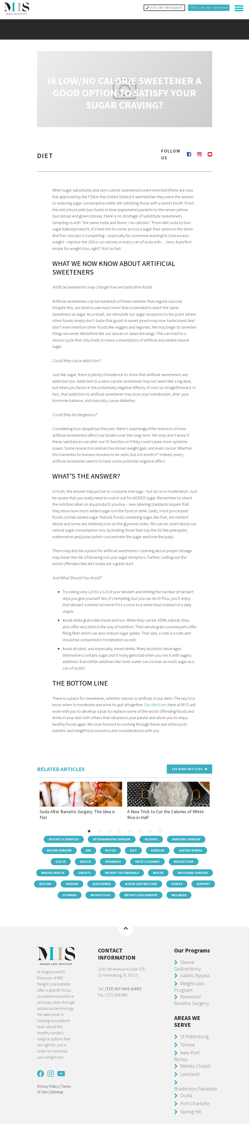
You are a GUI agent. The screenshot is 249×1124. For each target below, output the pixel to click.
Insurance (113, 861)
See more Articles (189, 768)
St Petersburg (194, 1036)
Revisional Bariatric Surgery (191, 999)
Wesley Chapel (195, 1065)
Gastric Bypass (190, 850)
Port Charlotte (195, 1103)
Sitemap (56, 1091)
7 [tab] (150, 830)
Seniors (72, 883)
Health (85, 861)
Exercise (157, 850)
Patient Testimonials (122, 872)
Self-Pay (45, 883)
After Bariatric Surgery (111, 839)
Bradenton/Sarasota (195, 1088)
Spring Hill (190, 1111)
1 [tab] (89, 830)
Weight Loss (100, 895)
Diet (133, 850)
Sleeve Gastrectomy (141, 883)
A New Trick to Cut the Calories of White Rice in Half (168, 800)
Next (214, 800)
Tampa (187, 1044)
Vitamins (69, 895)
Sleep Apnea (101, 883)
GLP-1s (61, 861)
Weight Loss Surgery (140, 895)
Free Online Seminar (209, 7)
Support (203, 883)
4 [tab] (119, 830)
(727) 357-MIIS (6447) (123, 988)
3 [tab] (109, 830)
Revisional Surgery (193, 872)
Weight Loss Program (189, 986)
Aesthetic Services (64, 839)
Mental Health (52, 872)
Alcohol (151, 839)
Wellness (179, 895)
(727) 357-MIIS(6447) (164, 7)
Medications (183, 861)
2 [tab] (99, 830)
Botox (110, 850)
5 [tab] (129, 830)
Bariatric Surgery (186, 839)
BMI (88, 850)
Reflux (158, 872)
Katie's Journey (147, 861)
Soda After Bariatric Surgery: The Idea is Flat (81, 800)
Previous (34, 800)
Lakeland (190, 1073)
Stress (176, 883)
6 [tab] (139, 830)
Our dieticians (155, 704)
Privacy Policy (48, 1085)
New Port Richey (187, 1055)
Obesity (84, 872)
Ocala (186, 1095)
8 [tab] (160, 830)
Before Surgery (59, 850)
